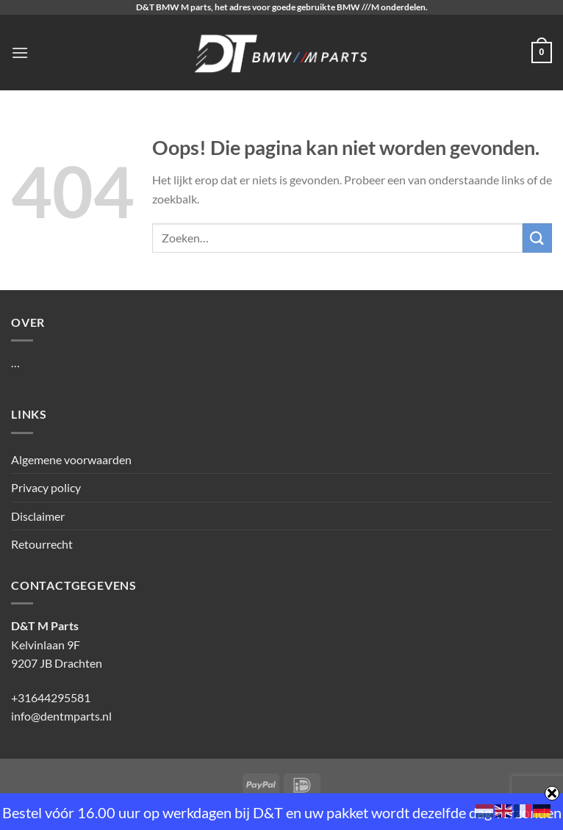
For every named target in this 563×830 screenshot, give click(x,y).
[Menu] (20, 53)
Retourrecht (42, 544)
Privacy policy (46, 487)
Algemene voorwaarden (71, 459)
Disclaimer (38, 516)
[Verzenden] (537, 237)
